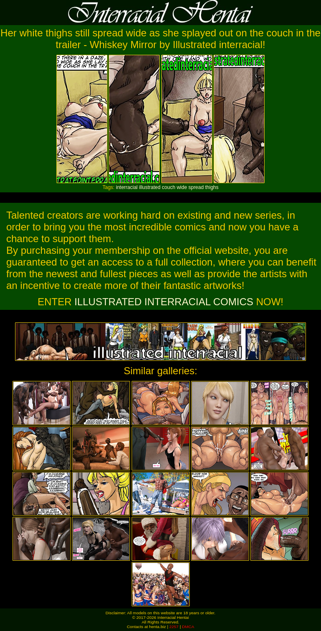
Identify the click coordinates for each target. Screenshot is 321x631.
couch (168, 187)
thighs (212, 187)
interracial (127, 187)
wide (182, 187)
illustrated (149, 187)
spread (196, 187)
